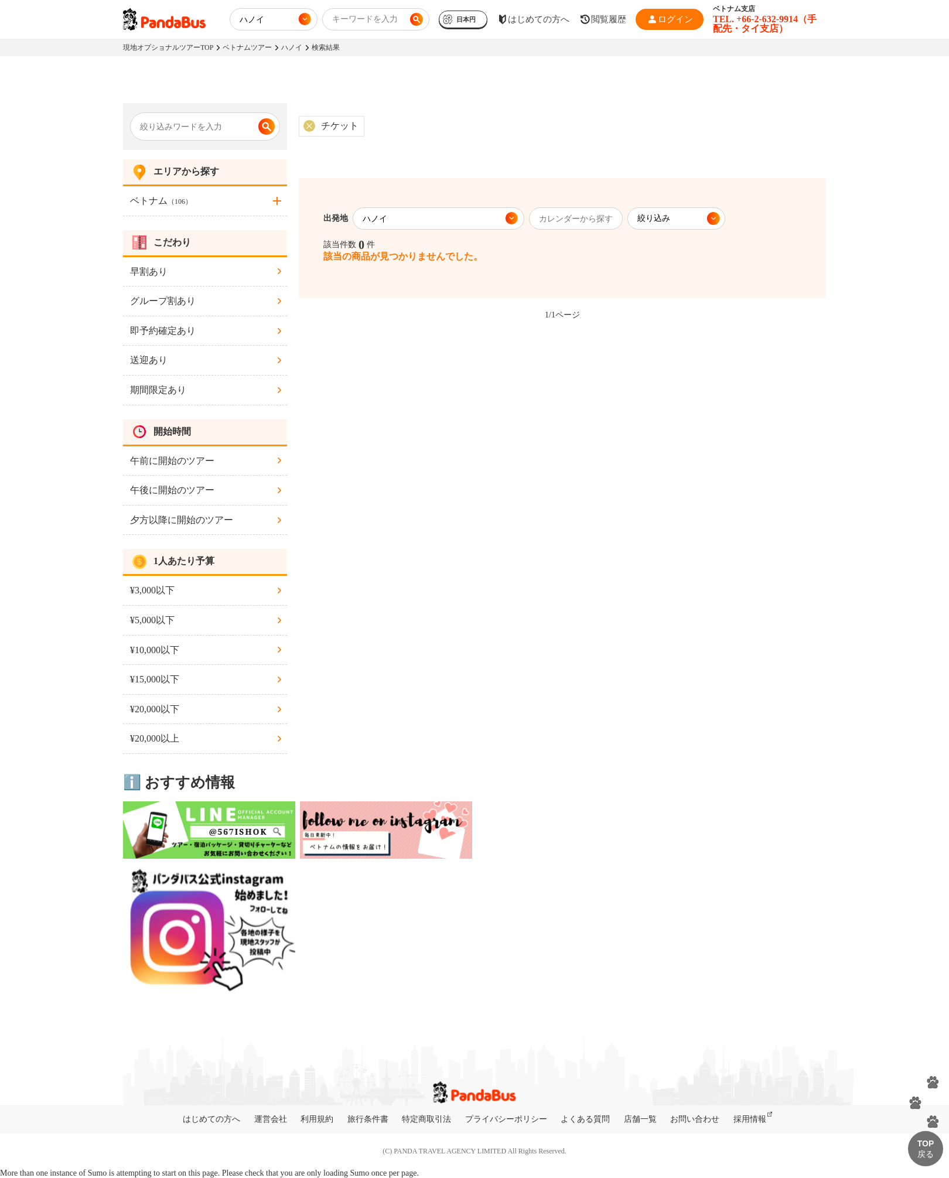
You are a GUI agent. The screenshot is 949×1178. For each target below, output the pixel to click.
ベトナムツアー (247, 47)
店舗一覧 (640, 1119)
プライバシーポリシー (506, 1119)
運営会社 (270, 1119)
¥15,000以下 (154, 679)
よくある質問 (585, 1119)
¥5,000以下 (152, 620)
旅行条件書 (367, 1119)
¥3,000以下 (152, 590)
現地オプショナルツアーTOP (168, 47)
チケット (340, 126)
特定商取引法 (426, 1119)
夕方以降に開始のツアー (181, 520)
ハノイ (291, 47)
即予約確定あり (163, 331)
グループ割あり (163, 301)
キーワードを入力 (365, 19)
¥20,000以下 (154, 709)
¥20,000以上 (154, 738)
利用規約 (317, 1119)
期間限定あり (158, 390)
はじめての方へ (211, 1119)
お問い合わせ (694, 1119)
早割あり (149, 271)
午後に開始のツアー (172, 490)
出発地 (335, 218)
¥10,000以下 (154, 650)
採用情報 (749, 1119)
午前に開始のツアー (172, 461)
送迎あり (149, 360)
